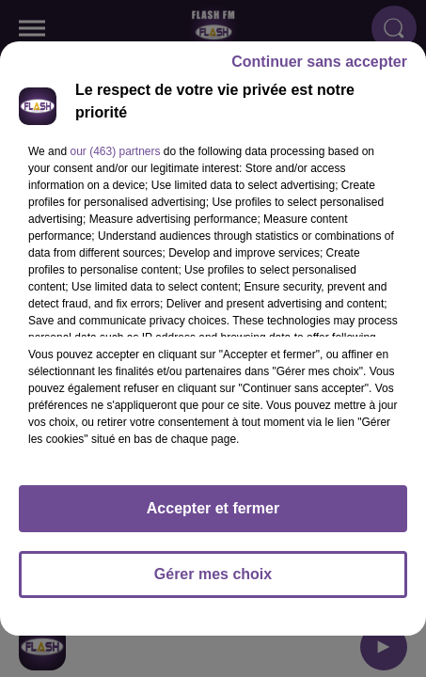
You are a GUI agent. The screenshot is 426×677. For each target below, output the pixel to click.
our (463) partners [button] (115, 159)
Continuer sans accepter (319, 70)
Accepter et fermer (213, 517)
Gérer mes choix (213, 582)
